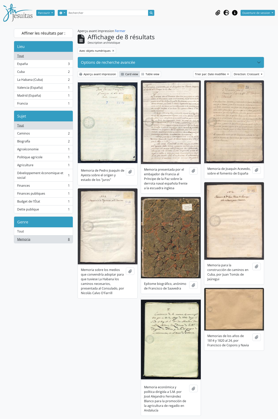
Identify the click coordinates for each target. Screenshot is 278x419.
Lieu (21, 46)
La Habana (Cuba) (43, 80)
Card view (129, 74)
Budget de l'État (43, 202)
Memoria (43, 240)
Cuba (43, 72)
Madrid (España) (43, 96)
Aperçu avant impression (97, 74)
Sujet (21, 116)
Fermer (120, 31)
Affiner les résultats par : (43, 33)
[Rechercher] (107, 13)
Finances (43, 186)
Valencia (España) (43, 88)
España (43, 64)
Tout (20, 56)
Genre (22, 222)
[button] (218, 13)
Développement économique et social (43, 175)
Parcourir (44, 13)
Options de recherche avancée (108, 62)
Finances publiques (43, 194)
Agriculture (43, 166)
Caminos (43, 134)
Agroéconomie (43, 150)
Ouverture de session (256, 13)
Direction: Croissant (247, 74)
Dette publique (43, 210)
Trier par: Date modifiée (211, 74)
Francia (43, 104)
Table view (150, 74)
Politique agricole (43, 158)
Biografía (43, 142)
